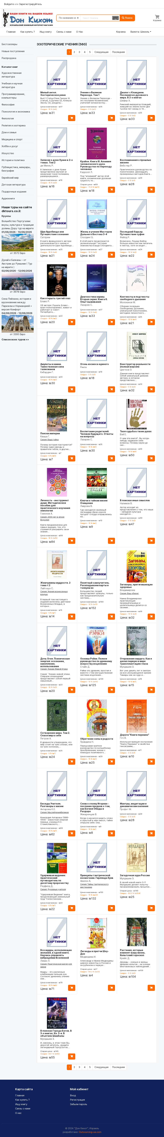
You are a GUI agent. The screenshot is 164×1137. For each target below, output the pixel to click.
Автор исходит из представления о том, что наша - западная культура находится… (136, 510)
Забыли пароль (78, 1104)
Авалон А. (85, 881)
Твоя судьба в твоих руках (136, 431)
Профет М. (126, 809)
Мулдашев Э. (127, 666)
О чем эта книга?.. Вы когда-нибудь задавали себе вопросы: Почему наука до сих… (135, 441)
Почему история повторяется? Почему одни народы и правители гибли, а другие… (56, 447)
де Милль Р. (47, 165)
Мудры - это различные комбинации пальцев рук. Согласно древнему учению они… (54, 975)
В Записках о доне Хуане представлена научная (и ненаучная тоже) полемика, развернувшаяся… (54, 172)
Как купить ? (27, 31)
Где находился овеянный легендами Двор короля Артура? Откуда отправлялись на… (96, 513)
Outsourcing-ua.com (90, 1131)
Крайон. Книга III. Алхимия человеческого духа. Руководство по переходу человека (96, 165)
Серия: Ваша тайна (49, 439)
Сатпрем (45, 237)
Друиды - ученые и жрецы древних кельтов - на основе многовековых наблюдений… (135, 964)
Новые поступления (13, 51)
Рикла (83, 367)
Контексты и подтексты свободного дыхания (134, 298)
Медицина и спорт (12, 139)
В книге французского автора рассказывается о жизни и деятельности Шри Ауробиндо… (57, 243)
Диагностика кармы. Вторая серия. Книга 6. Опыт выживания (94, 299)
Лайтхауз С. (46, 588)
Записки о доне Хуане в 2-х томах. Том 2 (56, 161)
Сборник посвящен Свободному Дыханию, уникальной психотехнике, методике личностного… (133, 309)
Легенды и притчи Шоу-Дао (94, 952)
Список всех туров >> (15, 339)
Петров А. (45, 738)
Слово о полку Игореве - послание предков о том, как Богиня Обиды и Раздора (95, 807)
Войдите (9, 4)
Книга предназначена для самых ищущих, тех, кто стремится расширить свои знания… (54, 528)
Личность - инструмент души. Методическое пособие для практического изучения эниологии (55, 505)
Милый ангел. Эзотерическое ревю (53, 93)
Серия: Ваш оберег (129, 593)
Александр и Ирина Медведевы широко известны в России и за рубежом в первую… (96, 963)
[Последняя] (118, 52)
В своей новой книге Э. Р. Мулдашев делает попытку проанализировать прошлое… (135, 884)
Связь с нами (63, 31)
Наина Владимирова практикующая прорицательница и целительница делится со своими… (133, 603)
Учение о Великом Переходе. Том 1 (91, 93)
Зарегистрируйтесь (30, 4)
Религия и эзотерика (13, 125)
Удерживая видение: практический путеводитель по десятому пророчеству (54, 879)
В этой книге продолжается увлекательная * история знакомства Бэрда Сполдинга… (96, 243)
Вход (73, 1095)
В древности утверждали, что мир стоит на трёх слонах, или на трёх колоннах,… (56, 744)
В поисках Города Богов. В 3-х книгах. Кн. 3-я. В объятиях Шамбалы (56, 1033)
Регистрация (77, 1099)
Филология (8, 118)
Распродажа (9, 58)
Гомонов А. (46, 513)
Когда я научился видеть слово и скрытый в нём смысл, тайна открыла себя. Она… (96, 820)
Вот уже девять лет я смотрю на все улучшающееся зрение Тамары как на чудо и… (135, 672)
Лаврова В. (86, 506)
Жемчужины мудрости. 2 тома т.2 (55, 584)
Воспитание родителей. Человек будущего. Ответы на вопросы (96, 434)
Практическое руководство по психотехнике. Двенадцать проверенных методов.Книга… (136, 171)
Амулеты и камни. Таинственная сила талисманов (52, 367)
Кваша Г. (45, 436)
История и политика (13, 160)
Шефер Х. (125, 100)
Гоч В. (123, 737)
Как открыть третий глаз (55, 298)
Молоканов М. (128, 302)
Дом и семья (9, 132)
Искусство (8, 153)
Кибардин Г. (47, 372)
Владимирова (127, 590)
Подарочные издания (14, 191)
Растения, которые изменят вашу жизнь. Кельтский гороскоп (132, 953)
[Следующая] (101, 52)
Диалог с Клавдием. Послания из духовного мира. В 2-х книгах (134, 95)
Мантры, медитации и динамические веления (134, 805)
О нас (18, 1112)
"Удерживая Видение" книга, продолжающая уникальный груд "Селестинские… (55, 896)
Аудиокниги (8, 198)
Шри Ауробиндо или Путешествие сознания (54, 233)
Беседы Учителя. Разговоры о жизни (51, 805)
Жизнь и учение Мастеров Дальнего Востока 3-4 (96, 233)
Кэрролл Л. (86, 172)
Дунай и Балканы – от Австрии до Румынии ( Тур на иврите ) (18, 276)
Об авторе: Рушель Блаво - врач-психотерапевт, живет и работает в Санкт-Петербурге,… (56, 308)
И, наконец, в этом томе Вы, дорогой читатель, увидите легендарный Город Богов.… (55, 1045)
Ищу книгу (46, 31)
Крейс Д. (125, 958)
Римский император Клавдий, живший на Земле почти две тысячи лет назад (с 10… (135, 106)
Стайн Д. (85, 666)
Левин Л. (45, 960)
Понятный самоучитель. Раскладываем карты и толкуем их (95, 585)
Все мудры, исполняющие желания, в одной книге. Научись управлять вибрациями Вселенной (56, 954)
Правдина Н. (87, 741)
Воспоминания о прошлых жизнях (135, 161)
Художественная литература (11, 74)
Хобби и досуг (10, 146)
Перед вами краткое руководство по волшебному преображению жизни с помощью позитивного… (95, 749)
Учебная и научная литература (12, 85)
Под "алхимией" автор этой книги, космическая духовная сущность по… (95, 178)
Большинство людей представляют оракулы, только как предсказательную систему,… (96, 594)
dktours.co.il (11, 211)
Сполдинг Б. (87, 237)
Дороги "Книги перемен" (134, 734)
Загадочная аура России (135, 875)
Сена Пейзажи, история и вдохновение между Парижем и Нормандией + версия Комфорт (18, 316)
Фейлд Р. (125, 237)
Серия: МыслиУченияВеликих (54, 812)
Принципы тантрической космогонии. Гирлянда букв (96, 876)
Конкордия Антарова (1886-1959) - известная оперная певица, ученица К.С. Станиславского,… (54, 820)
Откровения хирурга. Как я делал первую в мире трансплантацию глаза (136, 661)
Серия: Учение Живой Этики (54, 669)
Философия (8, 104)
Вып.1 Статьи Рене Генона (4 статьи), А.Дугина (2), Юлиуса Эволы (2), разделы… (55, 100)
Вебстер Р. (126, 165)
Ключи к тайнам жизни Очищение (93, 501)
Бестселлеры (9, 44)
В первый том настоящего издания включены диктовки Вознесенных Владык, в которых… (55, 602)
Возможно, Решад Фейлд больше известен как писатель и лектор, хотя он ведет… (136, 243)
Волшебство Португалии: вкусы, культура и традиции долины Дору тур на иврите (18, 237)
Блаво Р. (45, 301)
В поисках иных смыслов (135, 500)
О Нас (79, 31)
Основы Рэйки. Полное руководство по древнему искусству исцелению (96, 661)
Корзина (121, 31)
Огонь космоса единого (94, 364)
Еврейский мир (10, 177)
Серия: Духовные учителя (53, 889)
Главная (11, 31)
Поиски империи (50, 433)
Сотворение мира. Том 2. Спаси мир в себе (55, 734)
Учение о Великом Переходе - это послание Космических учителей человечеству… (96, 100)
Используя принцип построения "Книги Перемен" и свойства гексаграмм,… (136, 744)
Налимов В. (126, 503)
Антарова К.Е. (48, 809)
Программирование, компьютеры (13, 95)
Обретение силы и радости (96, 738)
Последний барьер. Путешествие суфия (132, 233)
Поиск (127, 17)
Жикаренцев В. (88, 814)
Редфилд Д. (46, 886)
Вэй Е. (123, 434)
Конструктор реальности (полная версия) (135, 365)
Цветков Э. (126, 369)
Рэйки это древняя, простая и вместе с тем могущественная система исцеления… (96, 672)
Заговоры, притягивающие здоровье (136, 585)
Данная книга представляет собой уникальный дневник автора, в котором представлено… (134, 376)
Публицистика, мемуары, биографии (16, 169)
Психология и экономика (16, 111)
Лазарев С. (86, 304)
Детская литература (13, 184)
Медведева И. (88, 956)
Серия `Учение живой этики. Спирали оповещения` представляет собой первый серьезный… (55, 677)
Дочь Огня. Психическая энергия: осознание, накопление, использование (55, 662)
